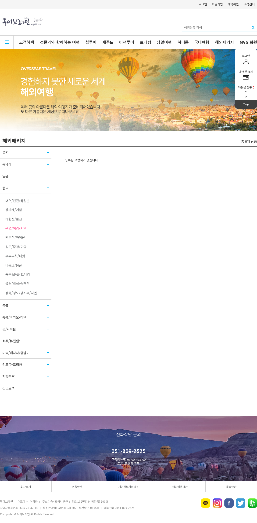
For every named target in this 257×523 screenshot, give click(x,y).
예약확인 (233, 4)
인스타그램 (217, 503)
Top (246, 104)
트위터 (240, 503)
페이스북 (229, 503)
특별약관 (231, 487)
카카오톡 (205, 503)
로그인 (203, 4)
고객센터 (249, 4)
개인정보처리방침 (128, 487)
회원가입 (217, 4)
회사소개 (26, 487)
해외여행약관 (180, 487)
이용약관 (77, 487)
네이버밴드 (252, 503)
